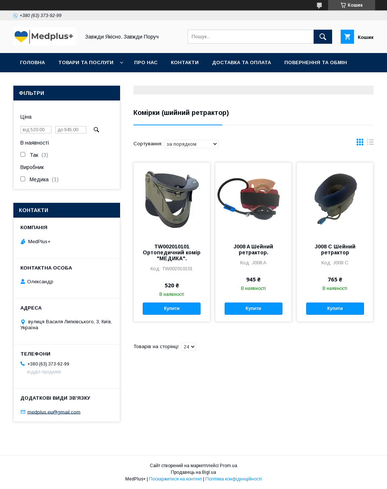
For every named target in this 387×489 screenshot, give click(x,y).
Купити (171, 308)
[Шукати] (323, 37)
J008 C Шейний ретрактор (335, 249)
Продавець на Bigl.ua (193, 472)
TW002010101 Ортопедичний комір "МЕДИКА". (172, 252)
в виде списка (370, 144)
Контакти (185, 62)
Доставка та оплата (241, 62)
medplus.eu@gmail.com (53, 411)
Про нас (146, 62)
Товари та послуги (85, 62)
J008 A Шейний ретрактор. (253, 249)
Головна (32, 62)
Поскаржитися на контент (175, 479)
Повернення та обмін (315, 62)
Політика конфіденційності (233, 479)
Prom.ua (228, 465)
